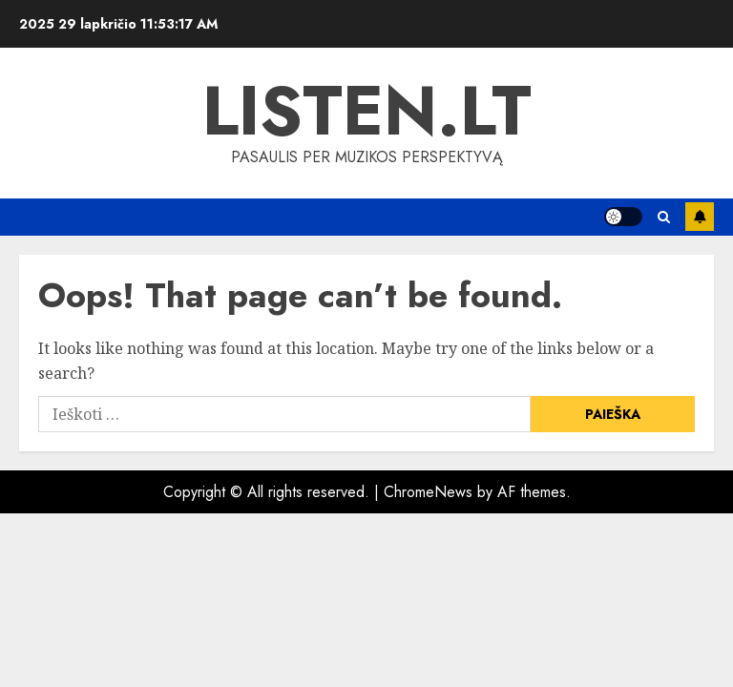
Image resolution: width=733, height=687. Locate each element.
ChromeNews (428, 492)
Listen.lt (367, 110)
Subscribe (699, 216)
